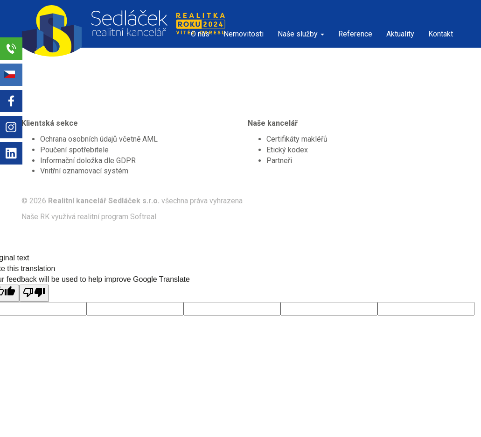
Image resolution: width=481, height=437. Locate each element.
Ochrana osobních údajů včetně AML (99, 139)
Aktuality (400, 33)
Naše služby (301, 33)
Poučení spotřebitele (74, 149)
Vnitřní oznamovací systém (84, 170)
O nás (200, 33)
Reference (355, 33)
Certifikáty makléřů (297, 139)
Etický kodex (287, 149)
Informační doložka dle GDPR (88, 160)
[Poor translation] (34, 293)
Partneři (279, 160)
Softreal (143, 216)
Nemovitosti (243, 33)
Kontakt (440, 33)
